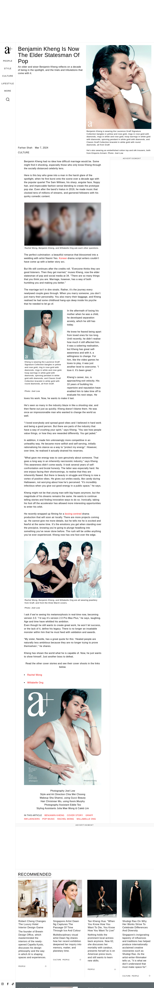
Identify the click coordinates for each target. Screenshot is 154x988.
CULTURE (7, 76)
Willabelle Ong (35, 682)
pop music (48, 819)
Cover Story (75, 815)
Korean (63, 258)
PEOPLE (7, 61)
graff (89, 815)
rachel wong (65, 819)
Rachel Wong (34, 674)
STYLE (7, 68)
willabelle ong (86, 819)
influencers (32, 819)
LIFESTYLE (7, 83)
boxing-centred (73, 513)
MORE (7, 91)
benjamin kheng (54, 815)
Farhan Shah (25, 147)
